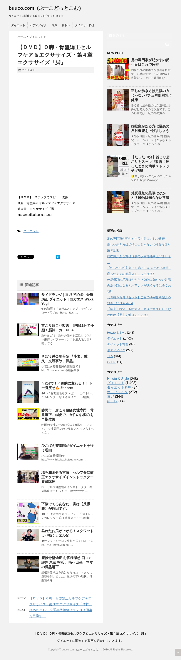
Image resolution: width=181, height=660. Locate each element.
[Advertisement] (55, 161)
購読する (117, 35)
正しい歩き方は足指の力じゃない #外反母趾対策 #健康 (151, 95)
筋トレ (66, 25)
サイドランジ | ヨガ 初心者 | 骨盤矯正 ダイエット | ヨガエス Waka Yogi (67, 299)
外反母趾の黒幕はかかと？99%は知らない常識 (139, 279)
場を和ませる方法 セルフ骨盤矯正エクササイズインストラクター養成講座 (67, 477)
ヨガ (54, 25)
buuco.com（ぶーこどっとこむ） (46, 8)
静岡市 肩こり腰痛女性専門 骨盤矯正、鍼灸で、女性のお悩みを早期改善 (67, 414)
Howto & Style (116, 332)
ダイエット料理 (84, 25)
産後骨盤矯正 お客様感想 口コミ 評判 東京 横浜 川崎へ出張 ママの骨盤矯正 (67, 562)
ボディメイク (38, 25)
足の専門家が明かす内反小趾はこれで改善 (136, 238)
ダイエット (18, 25)
